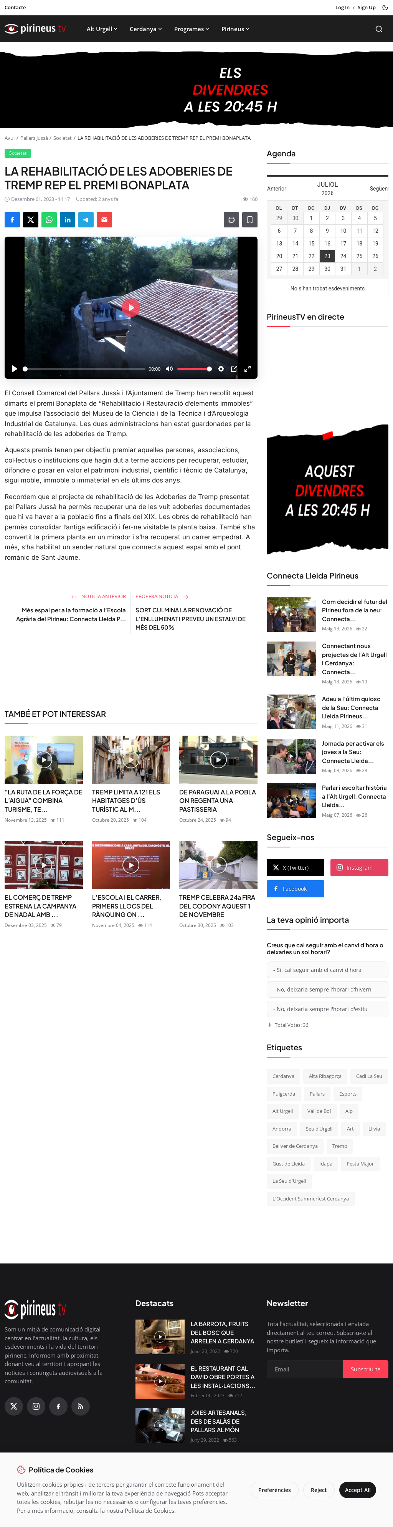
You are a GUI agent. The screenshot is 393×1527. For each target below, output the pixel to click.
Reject (315, 1490)
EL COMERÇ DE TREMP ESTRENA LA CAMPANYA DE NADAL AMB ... (40, 906)
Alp (349, 1111)
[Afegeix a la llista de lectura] (250, 219)
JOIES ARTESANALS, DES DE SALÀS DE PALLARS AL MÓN (219, 1421)
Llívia (374, 1128)
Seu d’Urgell (319, 1128)
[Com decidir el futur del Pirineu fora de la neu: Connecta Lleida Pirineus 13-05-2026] (291, 614)
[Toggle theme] (385, 7)
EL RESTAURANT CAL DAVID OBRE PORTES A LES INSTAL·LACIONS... (223, 1377)
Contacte (15, 7)
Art (350, 1128)
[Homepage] (35, 28)
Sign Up (367, 7)
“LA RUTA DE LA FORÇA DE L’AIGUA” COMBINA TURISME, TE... (44, 800)
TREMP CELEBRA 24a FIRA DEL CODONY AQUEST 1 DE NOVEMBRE (217, 906)
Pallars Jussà (34, 137)
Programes (192, 29)
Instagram (355, 867)
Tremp (339, 1145)
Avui (10, 137)
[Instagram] (36, 1406)
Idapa (325, 1163)
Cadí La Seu (369, 1076)
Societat (62, 137)
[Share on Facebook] (12, 219)
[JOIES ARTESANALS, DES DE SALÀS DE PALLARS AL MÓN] (160, 1425)
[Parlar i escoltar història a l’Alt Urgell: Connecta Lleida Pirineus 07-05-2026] (291, 800)
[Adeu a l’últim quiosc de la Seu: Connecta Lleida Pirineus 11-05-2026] (291, 712)
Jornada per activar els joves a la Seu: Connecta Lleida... (353, 751)
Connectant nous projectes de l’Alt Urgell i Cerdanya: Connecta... (354, 658)
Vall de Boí (319, 1111)
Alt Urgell (103, 29)
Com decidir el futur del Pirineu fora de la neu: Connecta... (354, 610)
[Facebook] (58, 1406)
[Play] (14, 369)
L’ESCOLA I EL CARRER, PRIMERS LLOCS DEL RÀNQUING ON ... (126, 906)
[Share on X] (30, 219)
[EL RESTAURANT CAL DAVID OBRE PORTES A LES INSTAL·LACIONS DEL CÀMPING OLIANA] (160, 1381)
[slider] (84, 369)
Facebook (290, 888)
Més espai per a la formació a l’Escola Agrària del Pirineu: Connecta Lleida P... (71, 614)
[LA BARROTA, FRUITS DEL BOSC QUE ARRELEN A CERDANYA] (160, 1337)
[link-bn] (131, 670)
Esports (348, 1093)
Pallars (317, 1093)
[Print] (231, 219)
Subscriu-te (365, 1369)
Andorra (281, 1128)
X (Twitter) (291, 867)
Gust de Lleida (288, 1163)
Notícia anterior (98, 596)
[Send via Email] (104, 219)
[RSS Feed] (80, 1406)
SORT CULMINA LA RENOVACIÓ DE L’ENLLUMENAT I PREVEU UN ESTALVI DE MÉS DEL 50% (190, 618)
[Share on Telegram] (86, 219)
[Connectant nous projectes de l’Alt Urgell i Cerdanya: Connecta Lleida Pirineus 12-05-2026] (291, 659)
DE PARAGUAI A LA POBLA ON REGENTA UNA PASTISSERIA (217, 800)
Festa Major (360, 1163)
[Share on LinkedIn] (67, 219)
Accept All (355, 1490)
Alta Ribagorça (325, 1076)
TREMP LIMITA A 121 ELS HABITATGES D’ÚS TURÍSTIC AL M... (126, 800)
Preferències (270, 1490)
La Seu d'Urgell (289, 1180)
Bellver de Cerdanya (295, 1145)
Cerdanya (146, 29)
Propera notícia (161, 596)
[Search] (379, 29)
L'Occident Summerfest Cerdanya (310, 1198)
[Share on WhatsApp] (49, 219)
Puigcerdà (283, 1093)
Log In (342, 7)
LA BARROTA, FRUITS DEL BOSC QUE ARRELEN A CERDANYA (222, 1332)
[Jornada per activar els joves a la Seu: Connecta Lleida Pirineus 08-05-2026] (291, 756)
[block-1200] (196, 89)
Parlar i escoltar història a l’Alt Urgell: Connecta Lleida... (354, 796)
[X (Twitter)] (14, 1406)
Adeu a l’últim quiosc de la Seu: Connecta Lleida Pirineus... (351, 707)
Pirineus (236, 29)
